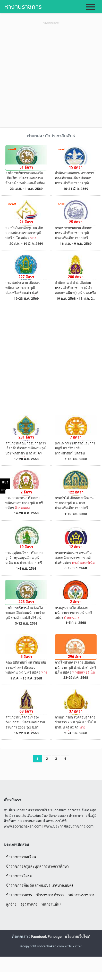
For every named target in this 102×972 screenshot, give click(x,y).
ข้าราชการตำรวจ (50, 895)
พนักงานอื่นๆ (51, 904)
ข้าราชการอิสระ (19, 876)
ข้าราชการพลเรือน (21, 857)
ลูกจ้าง (11, 904)
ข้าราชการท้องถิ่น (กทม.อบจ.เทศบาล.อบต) (39, 885)
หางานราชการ (23, 6)
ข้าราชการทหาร (19, 895)
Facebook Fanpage (46, 937)
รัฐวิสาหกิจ (28, 904)
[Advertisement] (51, 76)
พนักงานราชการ (82, 895)
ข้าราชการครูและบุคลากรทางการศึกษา (37, 866)
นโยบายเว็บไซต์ (77, 937)
